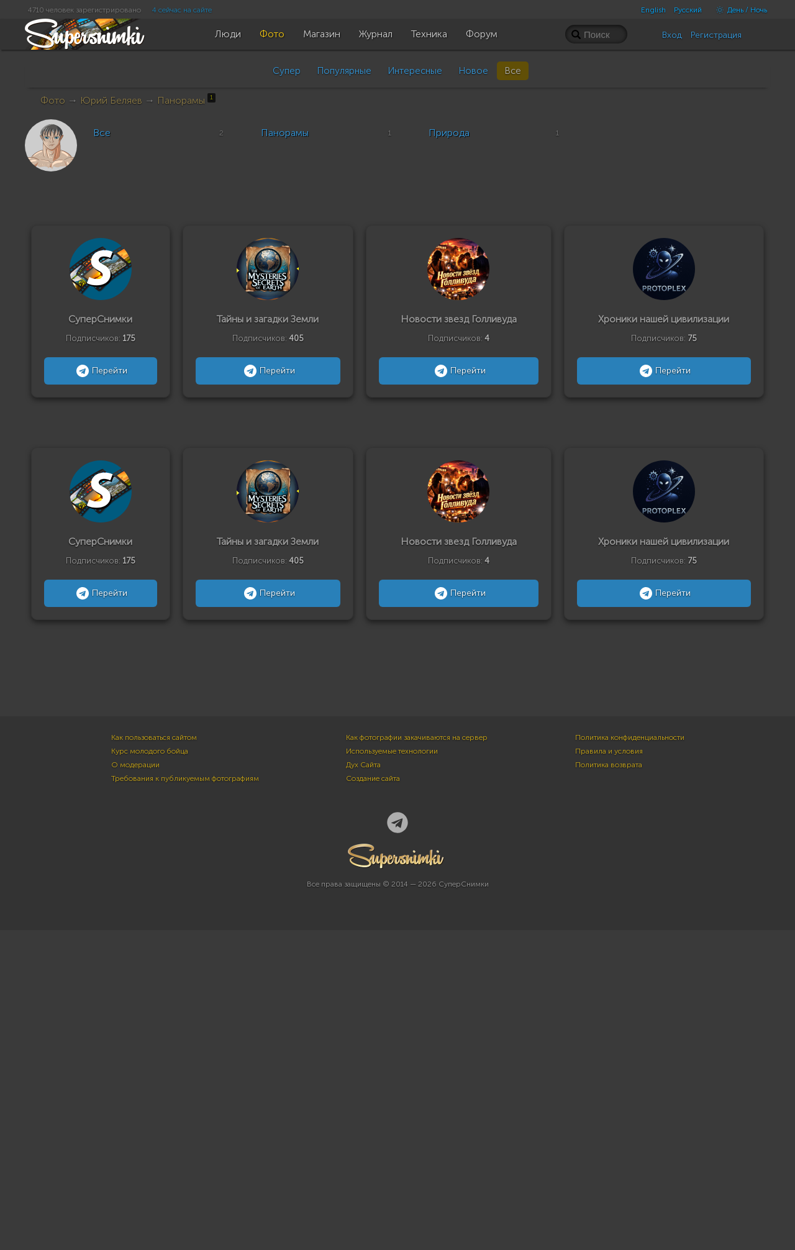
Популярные (344, 70)
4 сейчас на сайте (182, 10)
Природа (449, 133)
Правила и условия (609, 1071)
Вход (672, 35)
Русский (688, 10)
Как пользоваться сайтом (154, 1057)
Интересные (415, 70)
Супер (287, 70)
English (653, 10)
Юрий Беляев (111, 100)
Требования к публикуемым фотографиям (185, 1098)
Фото (52, 100)
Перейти (100, 371)
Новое (473, 70)
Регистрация (716, 35)
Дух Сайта (363, 1084)
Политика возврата (608, 1084)
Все (512, 70)
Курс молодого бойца (149, 1071)
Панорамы (186, 100)
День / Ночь (738, 10)
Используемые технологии (392, 1071)
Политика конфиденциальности (629, 1057)
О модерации (135, 1084)
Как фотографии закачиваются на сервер (417, 1057)
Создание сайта (373, 1098)
